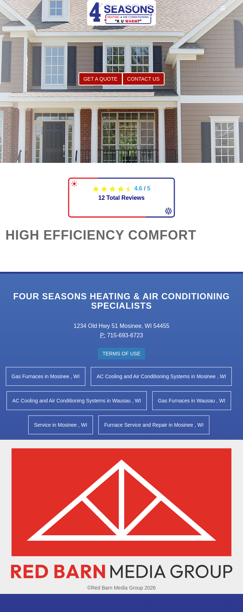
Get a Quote (101, 79)
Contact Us (143, 79)
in (46, 376)
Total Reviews (121, 198)
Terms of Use (121, 353)
